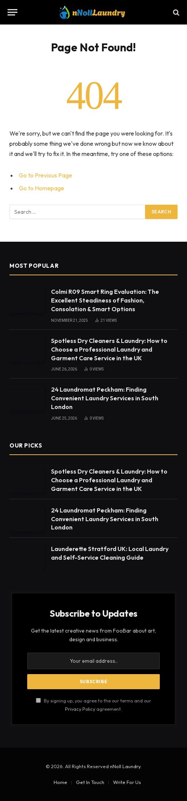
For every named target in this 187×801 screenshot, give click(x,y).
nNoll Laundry (125, 766)
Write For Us (127, 782)
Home (60, 782)
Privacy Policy (80, 709)
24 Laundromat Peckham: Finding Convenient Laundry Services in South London (104, 398)
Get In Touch (90, 782)
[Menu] (12, 12)
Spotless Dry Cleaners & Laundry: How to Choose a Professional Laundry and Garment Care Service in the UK (109, 349)
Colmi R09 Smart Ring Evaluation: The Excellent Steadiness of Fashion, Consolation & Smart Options (105, 300)
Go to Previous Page (45, 175)
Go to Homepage (41, 188)
